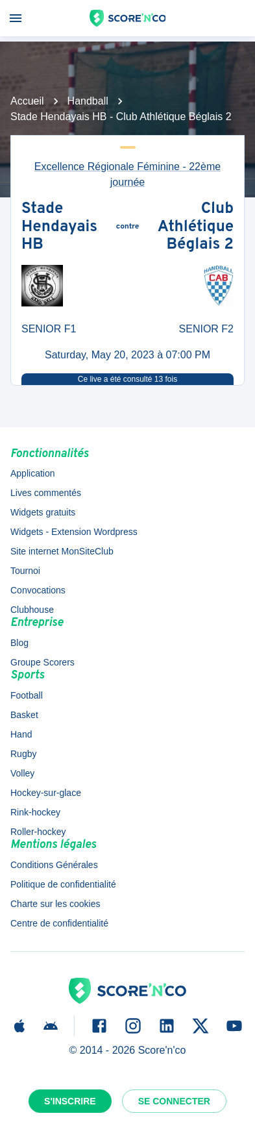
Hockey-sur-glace (45, 793)
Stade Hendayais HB (59, 228)
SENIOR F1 (48, 328)
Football (26, 695)
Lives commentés (45, 493)
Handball (87, 100)
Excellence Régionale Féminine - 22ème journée (127, 174)
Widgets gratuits (42, 512)
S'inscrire (70, 1101)
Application (32, 473)
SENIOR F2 (206, 328)
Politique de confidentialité (63, 884)
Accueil (27, 100)
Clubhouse (32, 609)
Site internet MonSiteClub (62, 551)
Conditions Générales (54, 865)
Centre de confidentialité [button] (59, 923)
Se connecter (174, 1101)
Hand (21, 734)
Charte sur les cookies (55, 904)
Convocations (38, 590)
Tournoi (25, 571)
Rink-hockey (35, 812)
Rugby (23, 754)
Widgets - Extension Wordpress (74, 532)
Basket (24, 715)
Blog (19, 643)
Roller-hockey (38, 831)
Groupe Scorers (42, 662)
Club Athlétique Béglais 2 (196, 228)
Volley (22, 773)
